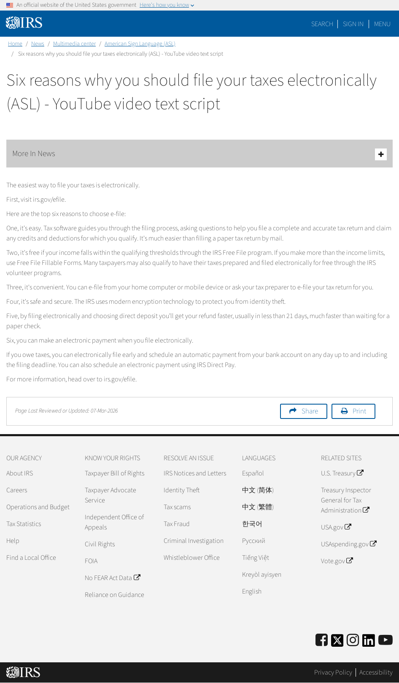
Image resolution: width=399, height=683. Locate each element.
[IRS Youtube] (385, 640)
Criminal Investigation (194, 540)
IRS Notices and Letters (195, 473)
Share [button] (310, 411)
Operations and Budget (38, 507)
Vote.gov (337, 561)
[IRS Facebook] (321, 640)
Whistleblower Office (192, 557)
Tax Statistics (23, 524)
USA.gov (336, 527)
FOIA (91, 561)
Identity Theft (182, 490)
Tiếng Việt (255, 557)
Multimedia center (74, 44)
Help (12, 540)
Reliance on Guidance (114, 594)
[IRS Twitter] (337, 643)
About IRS (19, 473)
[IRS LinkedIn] (368, 643)
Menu (382, 24)
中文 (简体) (258, 490)
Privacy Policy (333, 672)
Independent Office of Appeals (114, 522)
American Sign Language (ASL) (140, 44)
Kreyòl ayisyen (261, 574)
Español (253, 473)
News (37, 44)
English (252, 591)
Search (322, 24)
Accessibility (376, 672)
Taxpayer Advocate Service (110, 495)
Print (359, 411)
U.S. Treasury (342, 473)
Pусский (253, 540)
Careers (16, 490)
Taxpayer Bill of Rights (114, 473)
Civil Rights (100, 544)
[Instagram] (353, 640)
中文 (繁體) (258, 507)
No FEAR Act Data (112, 578)
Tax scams (177, 507)
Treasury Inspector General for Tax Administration (346, 500)
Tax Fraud (177, 524)
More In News (199, 154)
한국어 (252, 524)
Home (15, 44)
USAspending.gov (348, 544)
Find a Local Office (31, 557)
